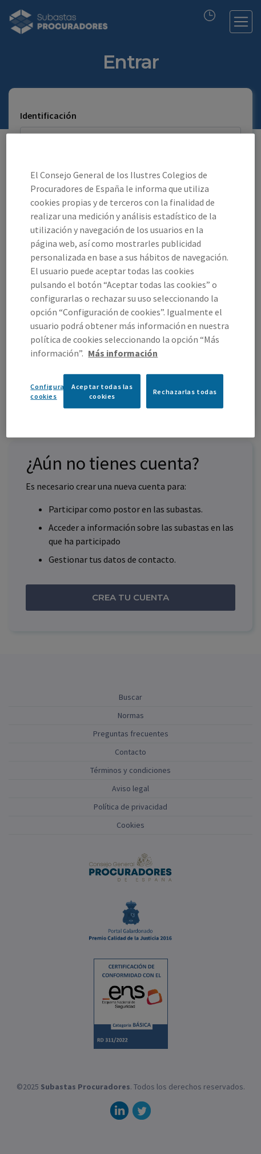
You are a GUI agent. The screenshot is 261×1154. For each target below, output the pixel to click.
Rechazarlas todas (185, 391)
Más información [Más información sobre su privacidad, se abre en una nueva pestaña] (123, 353)
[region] (130, 286)
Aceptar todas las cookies (101, 391)
